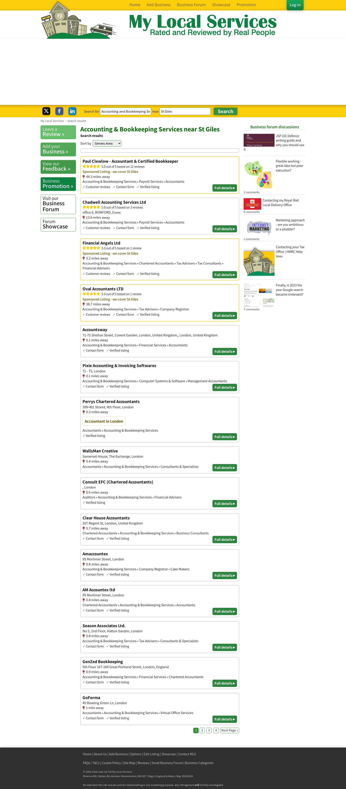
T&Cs (96, 763)
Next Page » (229, 730)
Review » (59, 132)
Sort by (85, 143)
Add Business (118, 754)
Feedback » (59, 166)
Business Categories (199, 763)
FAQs (86, 763)
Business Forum (59, 204)
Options (135, 754)
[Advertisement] (173, 72)
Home (87, 754)
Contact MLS (187, 754)
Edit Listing (152, 754)
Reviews (143, 763)
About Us (100, 754)
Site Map (129, 763)
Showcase (59, 224)
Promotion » (59, 184)
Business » (59, 149)
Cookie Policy (111, 763)
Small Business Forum (167, 763)
